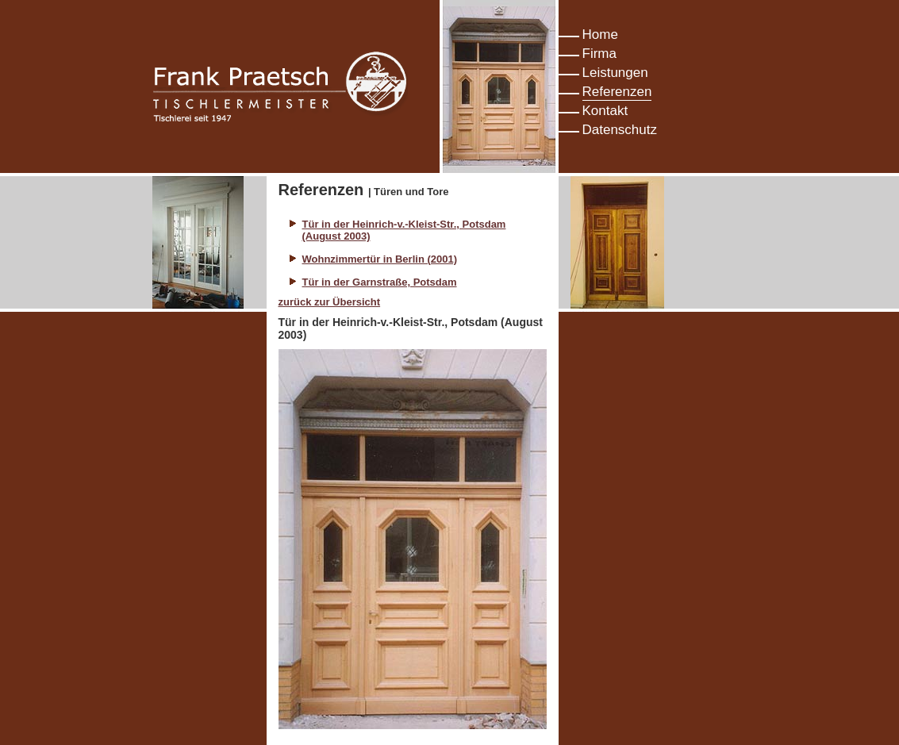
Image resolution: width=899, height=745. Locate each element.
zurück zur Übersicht (330, 302)
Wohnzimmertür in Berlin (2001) (380, 259)
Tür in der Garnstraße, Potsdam (379, 282)
